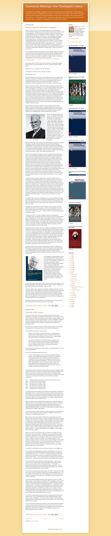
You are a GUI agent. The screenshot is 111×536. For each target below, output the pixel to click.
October (73, 278)
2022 (71, 260)
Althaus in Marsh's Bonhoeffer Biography (40, 27)
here (58, 328)
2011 (71, 305)
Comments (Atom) (35, 521)
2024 (71, 256)
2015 (71, 273)
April (72, 292)
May (72, 285)
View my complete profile (74, 38)
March (72, 293)
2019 (71, 265)
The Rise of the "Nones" (34, 312)
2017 (71, 269)
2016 (71, 271)
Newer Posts (28, 518)
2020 (71, 264)
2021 (71, 262)
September (73, 280)
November (73, 276)
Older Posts (61, 518)
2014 (71, 299)
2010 (71, 306)
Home (45, 518)
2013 (71, 301)
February (73, 295)
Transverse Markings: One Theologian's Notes (53, 6)
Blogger (61, 529)
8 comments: (44, 514)
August (72, 281)
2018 (71, 267)
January (73, 297)
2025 (71, 255)
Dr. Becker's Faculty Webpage (76, 42)
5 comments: (44, 305)
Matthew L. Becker (81, 26)
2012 (71, 303)
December (73, 274)
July (72, 283)
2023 (71, 258)
